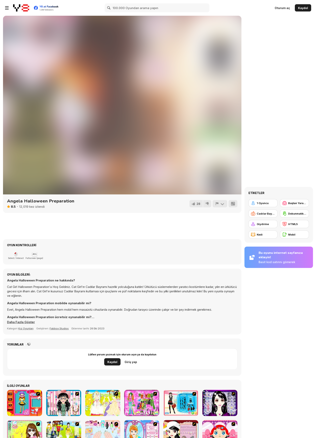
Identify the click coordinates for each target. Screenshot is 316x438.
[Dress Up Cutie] (63, 403)
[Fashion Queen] (180, 403)
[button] (21, 322)
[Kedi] (263, 234)
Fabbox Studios (59, 328)
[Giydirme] (263, 224)
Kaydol (303, 8)
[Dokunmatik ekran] (294, 214)
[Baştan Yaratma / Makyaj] (294, 203)
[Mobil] (294, 234)
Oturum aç (282, 8)
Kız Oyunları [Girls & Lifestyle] (25, 328)
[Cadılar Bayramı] (263, 214)
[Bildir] (220, 203)
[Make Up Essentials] (219, 403)
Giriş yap (131, 362)
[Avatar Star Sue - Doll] (24, 403)
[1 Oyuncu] (263, 203)
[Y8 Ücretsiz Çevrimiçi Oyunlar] (21, 7)
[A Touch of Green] (141, 403)
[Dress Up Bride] (102, 403)
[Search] (109, 7)
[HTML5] (294, 224)
